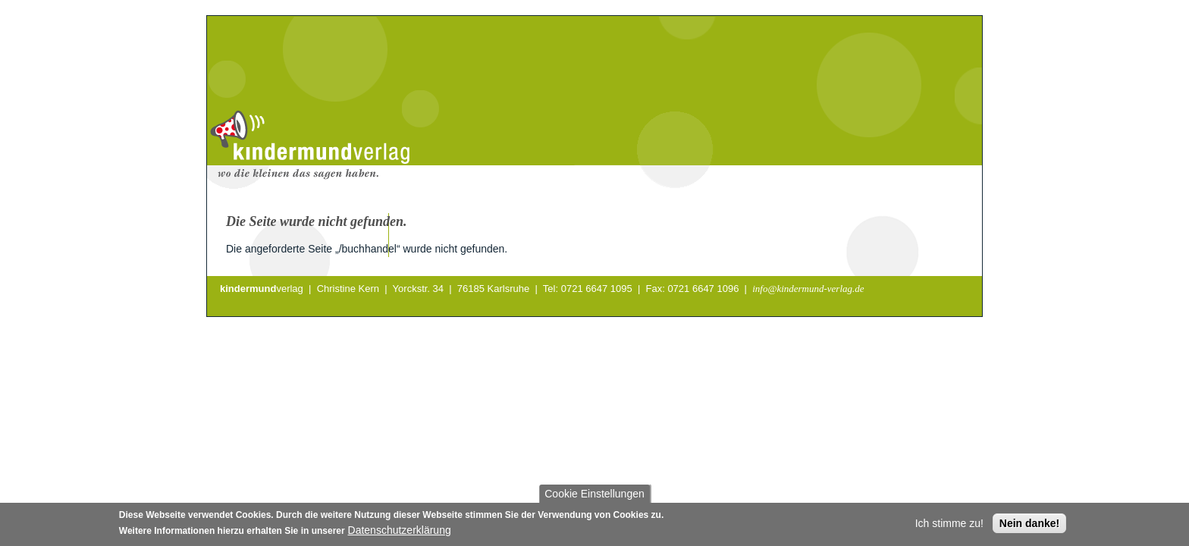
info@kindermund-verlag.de (808, 288)
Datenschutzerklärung (399, 532)
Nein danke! (1029, 525)
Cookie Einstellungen (594, 496)
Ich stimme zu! (949, 525)
